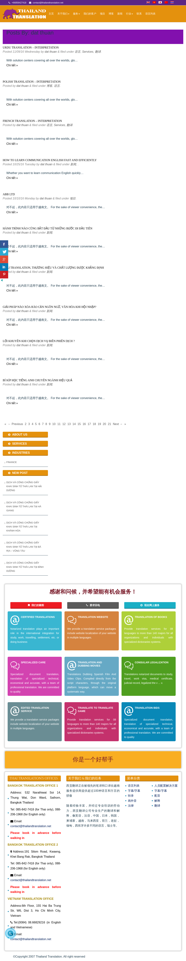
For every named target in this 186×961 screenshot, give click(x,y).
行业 (129, 13)
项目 (102, 13)
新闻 (119, 13)
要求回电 (93, 605)
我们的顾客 (36, 605)
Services (87, 51)
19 (99, 424)
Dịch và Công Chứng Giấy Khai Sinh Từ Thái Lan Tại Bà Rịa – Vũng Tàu (23, 546)
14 (74, 424)
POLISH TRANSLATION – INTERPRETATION (32, 81)
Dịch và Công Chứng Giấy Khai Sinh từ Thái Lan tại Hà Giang (23, 506)
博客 (111, 13)
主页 (51, 13)
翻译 (98, 51)
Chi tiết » (12, 65)
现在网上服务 (149, 605)
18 (94, 424)
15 (79, 424)
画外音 (132, 800)
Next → (117, 424)
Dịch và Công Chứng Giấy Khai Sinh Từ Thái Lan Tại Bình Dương (25, 566)
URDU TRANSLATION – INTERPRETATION (31, 47)
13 (69, 424)
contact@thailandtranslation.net (30, 826)
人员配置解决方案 (166, 785)
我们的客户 (90, 13)
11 (59, 424)
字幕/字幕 (134, 790)
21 (109, 424)
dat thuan (51, 51)
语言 (77, 51)
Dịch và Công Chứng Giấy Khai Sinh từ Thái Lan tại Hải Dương (24, 486)
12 (64, 424)
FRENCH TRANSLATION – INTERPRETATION (32, 120)
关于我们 (63, 13)
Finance (11, 462)
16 (84, 424)
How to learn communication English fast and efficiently (50, 160)
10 (54, 424)
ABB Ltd (9, 194)
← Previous (15, 424)
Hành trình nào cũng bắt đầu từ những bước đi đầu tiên (47, 228)
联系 (139, 13)
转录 (131, 795)
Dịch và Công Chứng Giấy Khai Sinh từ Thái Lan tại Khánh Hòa (22, 526)
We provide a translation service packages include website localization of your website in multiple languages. (91, 633)
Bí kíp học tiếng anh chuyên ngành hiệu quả (37, 380)
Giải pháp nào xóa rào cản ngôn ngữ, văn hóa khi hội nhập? (49, 306)
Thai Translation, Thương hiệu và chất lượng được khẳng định (53, 267)
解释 (157, 800)
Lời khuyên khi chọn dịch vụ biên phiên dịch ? (39, 341)
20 (104, 424)
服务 (76, 13)
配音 (157, 795)
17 (89, 424)
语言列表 (150, 13)
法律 (131, 805)
